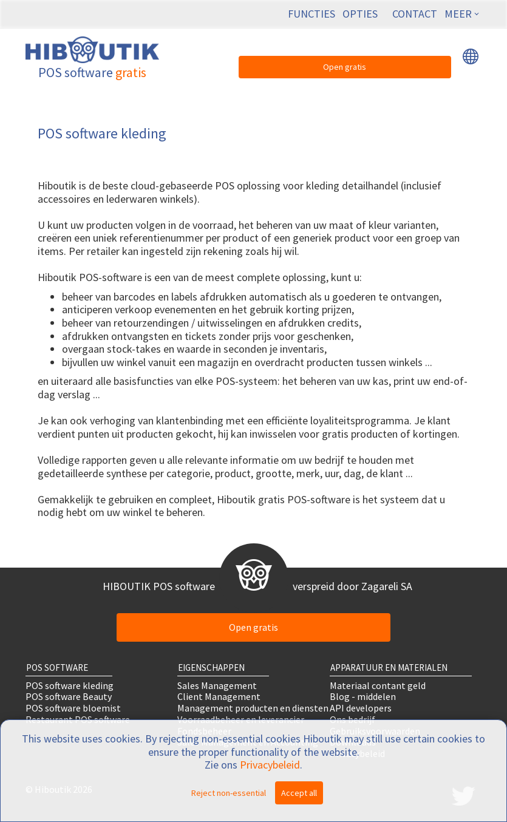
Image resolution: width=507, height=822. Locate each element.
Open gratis (344, 66)
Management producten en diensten (252, 708)
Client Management (218, 696)
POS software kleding (70, 685)
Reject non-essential (228, 792)
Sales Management (217, 685)
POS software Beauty (69, 696)
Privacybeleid (270, 765)
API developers (361, 708)
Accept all (299, 792)
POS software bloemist (73, 708)
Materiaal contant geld (378, 685)
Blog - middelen (363, 696)
